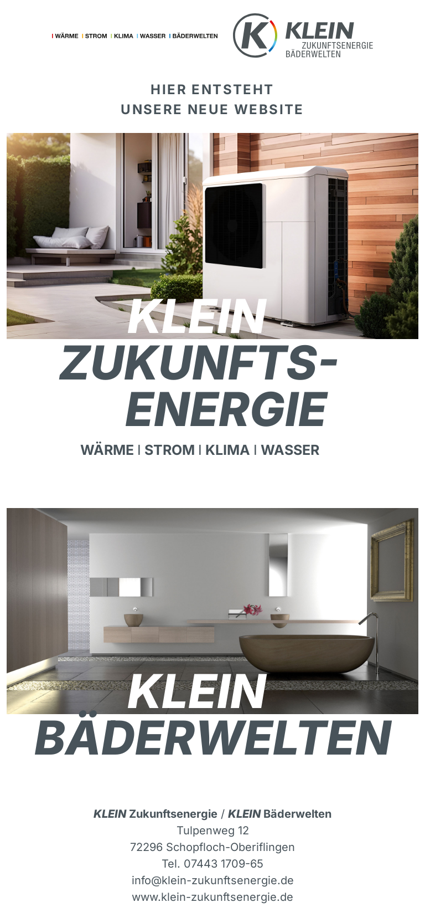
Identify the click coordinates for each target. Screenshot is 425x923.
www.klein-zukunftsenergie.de (212, 897)
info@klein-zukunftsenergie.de (213, 880)
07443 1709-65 (223, 863)
